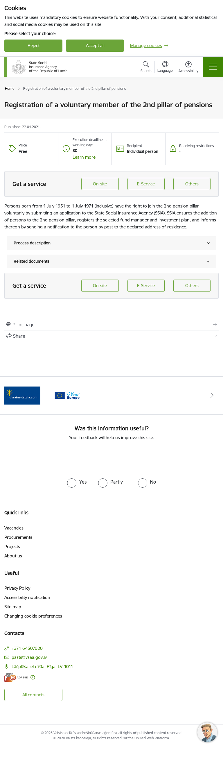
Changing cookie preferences (33, 616)
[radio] (77, 481)
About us (13, 556)
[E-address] (16, 677)
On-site (100, 184)
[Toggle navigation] (213, 67)
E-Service (146, 184)
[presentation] (111, 458)
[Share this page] (111, 335)
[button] (84, 157)
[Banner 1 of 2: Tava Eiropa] (22, 395)
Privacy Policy (17, 588)
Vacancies (14, 528)
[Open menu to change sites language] (165, 67)
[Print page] (111, 324)
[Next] (212, 395)
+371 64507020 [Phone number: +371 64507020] (27, 648)
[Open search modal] (146, 68)
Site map (12, 606)
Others (192, 184)
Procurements (18, 537)
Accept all (95, 45)
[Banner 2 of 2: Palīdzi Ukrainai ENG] (67, 395)
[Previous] (11, 395)
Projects (12, 546)
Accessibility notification (27, 597)
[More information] (32, 677)
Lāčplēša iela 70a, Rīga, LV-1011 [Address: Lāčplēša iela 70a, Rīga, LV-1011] (42, 666)
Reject (33, 45)
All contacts (33, 694)
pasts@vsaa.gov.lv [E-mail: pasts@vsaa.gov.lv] (29, 657)
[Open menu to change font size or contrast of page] (188, 68)
